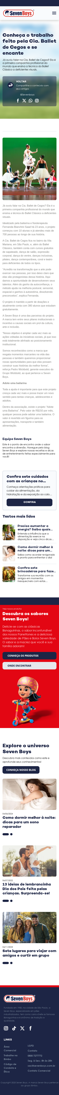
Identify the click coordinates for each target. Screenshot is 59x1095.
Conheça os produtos (23, 655)
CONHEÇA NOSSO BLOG (21, 770)
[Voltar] (11, 85)
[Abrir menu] (54, 13)
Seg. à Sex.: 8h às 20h (40, 1060)
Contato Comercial (39, 1070)
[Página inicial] (18, 13)
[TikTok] (14, 1028)
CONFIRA (29, 502)
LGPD (31, 1045)
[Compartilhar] (37, 100)
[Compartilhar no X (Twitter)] (24, 100)
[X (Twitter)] (22, 1028)
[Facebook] (30, 1028)
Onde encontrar (19, 665)
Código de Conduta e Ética (10, 1068)
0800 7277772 (35, 1055)
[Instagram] (6, 1028)
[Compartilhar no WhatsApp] (30, 100)
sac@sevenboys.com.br (41, 1065)
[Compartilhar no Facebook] (18, 100)
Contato (32, 1050)
